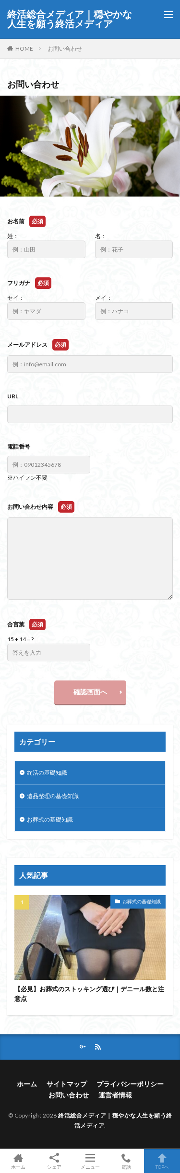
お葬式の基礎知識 (50, 819)
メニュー (90, 1161)
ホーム (27, 1084)
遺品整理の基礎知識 (53, 796)
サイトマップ (67, 1084)
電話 (126, 1161)
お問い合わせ (65, 48)
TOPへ (162, 1161)
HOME (24, 48)
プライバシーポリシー (130, 1084)
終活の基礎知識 (47, 772)
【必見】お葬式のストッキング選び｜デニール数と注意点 (89, 993)
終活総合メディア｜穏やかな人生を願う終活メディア (69, 19)
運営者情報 (115, 1095)
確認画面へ (90, 692)
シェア (54, 1161)
